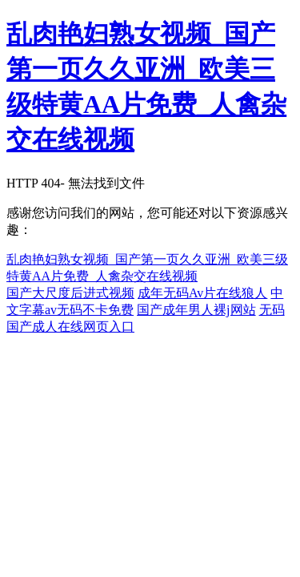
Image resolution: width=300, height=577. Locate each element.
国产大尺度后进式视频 (70, 293)
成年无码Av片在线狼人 (202, 293)
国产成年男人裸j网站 (196, 310)
